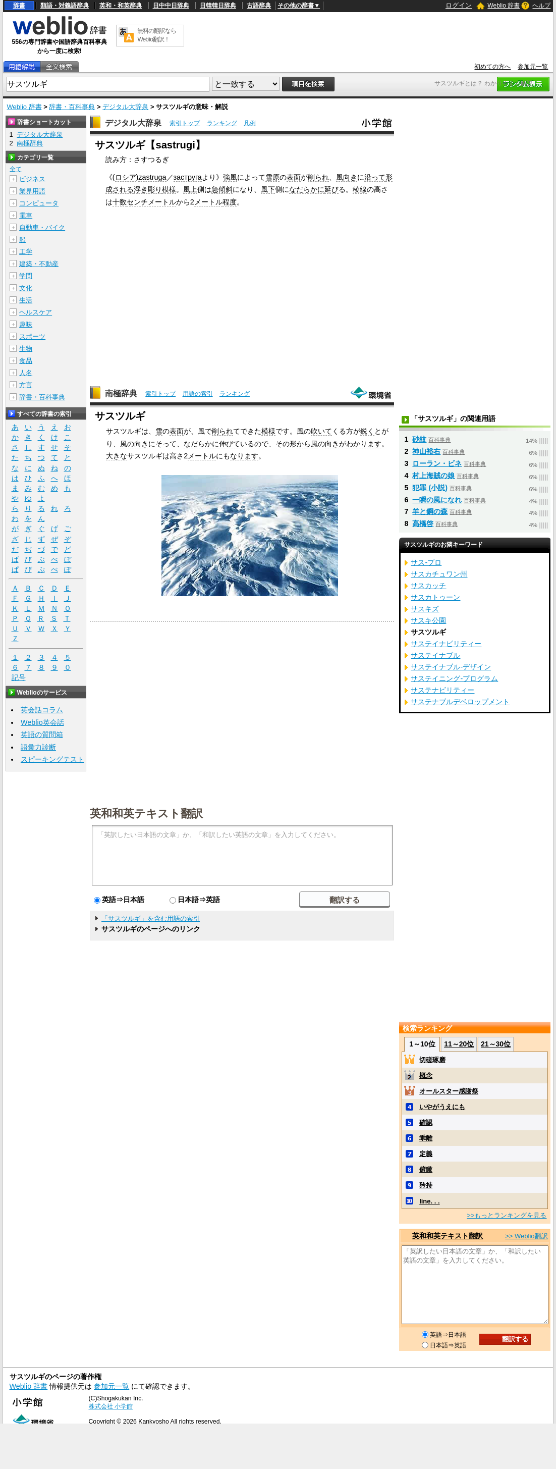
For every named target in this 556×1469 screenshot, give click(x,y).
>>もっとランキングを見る (506, 1215)
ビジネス (32, 179)
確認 (425, 1122)
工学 (25, 251)
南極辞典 (121, 393)
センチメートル (151, 202)
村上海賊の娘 (433, 475)
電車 (25, 215)
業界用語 (32, 191)
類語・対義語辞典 (64, 5)
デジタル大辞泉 (125, 107)
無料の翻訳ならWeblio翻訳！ (156, 35)
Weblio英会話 (42, 722)
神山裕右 (426, 451)
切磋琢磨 (432, 1060)
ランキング (222, 123)
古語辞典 (259, 5)
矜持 (425, 1185)
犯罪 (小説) (430, 488)
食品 (25, 360)
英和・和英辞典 (120, 5)
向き (332, 444)
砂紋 (419, 439)
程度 (230, 202)
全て (16, 169)
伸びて (229, 444)
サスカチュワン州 (439, 574)
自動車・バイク (42, 227)
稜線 (360, 189)
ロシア (125, 177)
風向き (346, 177)
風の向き (134, 444)
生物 (25, 348)
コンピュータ (39, 203)
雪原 (272, 177)
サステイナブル (435, 655)
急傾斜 (222, 189)
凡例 (250, 123)
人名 (25, 373)
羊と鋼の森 (430, 511)
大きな (116, 456)
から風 (307, 444)
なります (244, 456)
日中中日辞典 (171, 5)
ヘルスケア (35, 312)
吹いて (321, 431)
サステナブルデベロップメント (460, 702)
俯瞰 (425, 1169)
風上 (190, 189)
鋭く (367, 431)
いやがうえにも (442, 1107)
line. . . (429, 1201)
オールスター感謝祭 (448, 1091)
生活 (25, 300)
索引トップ (185, 123)
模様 (169, 189)
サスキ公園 (428, 620)
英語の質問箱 (42, 734)
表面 (294, 177)
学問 (25, 276)
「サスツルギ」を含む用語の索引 (150, 918)
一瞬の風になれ (437, 500)
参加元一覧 (533, 66)
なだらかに (306, 189)
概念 (425, 1075)
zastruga (152, 177)
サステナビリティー (442, 690)
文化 (25, 288)
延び (331, 189)
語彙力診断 (38, 747)
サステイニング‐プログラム (454, 678)
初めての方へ (492, 66)
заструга (188, 177)
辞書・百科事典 (72, 107)
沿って (374, 177)
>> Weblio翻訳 (526, 1236)
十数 (120, 202)
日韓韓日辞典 (218, 5)
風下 (268, 189)
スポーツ (32, 336)
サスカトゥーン (435, 597)
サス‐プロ (426, 562)
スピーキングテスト (52, 759)
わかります (363, 444)
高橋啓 (422, 523)
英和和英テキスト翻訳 (146, 812)
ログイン (459, 5)
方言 (25, 385)
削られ (318, 177)
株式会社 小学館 (111, 1406)
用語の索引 (198, 393)
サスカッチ (428, 586)
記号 (19, 678)
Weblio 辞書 (503, 5)
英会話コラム (42, 710)
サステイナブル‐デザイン (451, 667)
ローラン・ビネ (437, 463)
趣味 (25, 324)
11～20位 (459, 1044)
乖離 (425, 1138)
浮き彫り (148, 189)
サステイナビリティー (446, 644)
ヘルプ (541, 5)
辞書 (19, 5)
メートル (208, 202)
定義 (425, 1154)
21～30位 (496, 1044)
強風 (230, 177)
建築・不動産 (39, 264)
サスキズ (425, 609)
